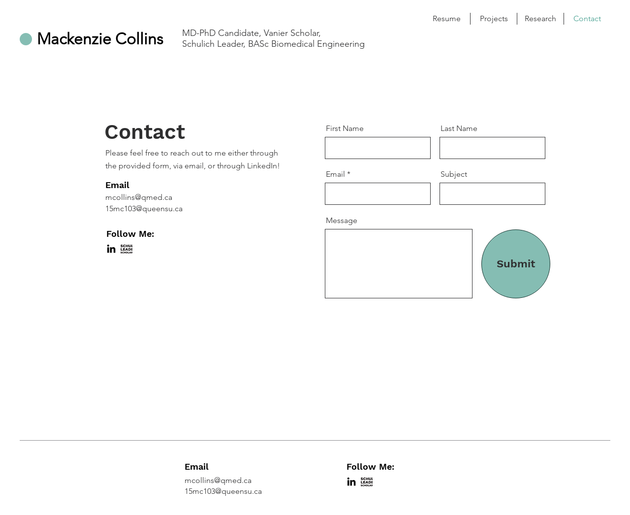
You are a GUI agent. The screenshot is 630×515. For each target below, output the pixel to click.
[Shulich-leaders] (126, 249)
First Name (345, 128)
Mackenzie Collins (100, 39)
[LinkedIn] (111, 249)
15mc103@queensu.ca (144, 208)
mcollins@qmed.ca (138, 197)
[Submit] (515, 263)
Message (341, 221)
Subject (454, 174)
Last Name (459, 128)
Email (335, 174)
